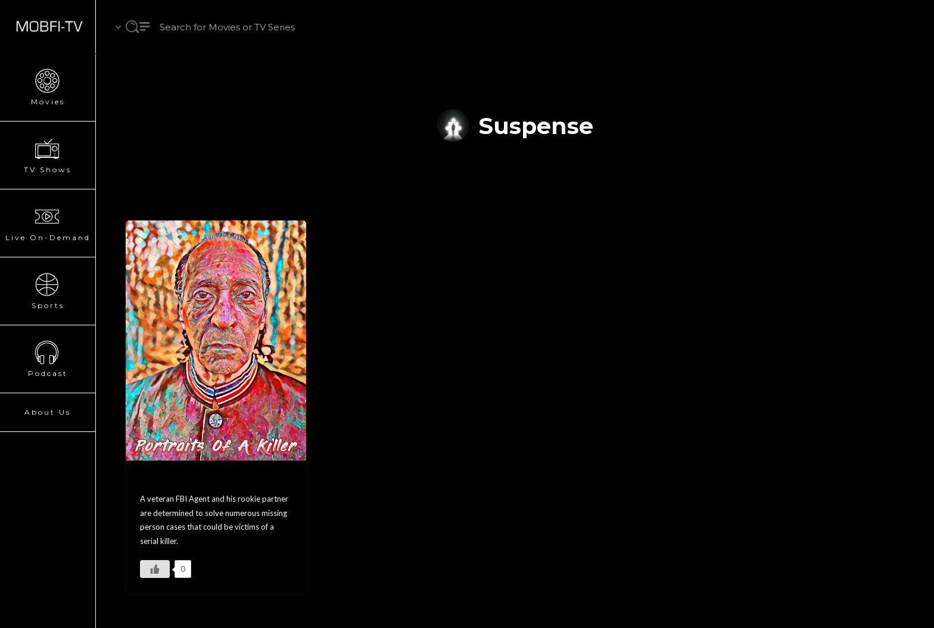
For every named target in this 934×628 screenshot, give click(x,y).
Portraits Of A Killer (188, 480)
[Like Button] (155, 569)
